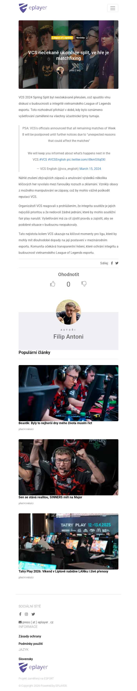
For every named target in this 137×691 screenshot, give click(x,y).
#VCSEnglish (57, 159)
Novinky (80, 37)
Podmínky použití (31, 644)
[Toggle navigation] (112, 8)
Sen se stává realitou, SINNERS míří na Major (50, 497)
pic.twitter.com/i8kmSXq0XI (86, 159)
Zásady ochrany (30, 636)
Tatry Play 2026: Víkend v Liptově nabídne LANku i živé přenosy (63, 571)
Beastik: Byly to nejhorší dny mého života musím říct (55, 423)
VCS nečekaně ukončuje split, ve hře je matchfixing (68, 55)
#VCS (43, 159)
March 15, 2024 (90, 169)
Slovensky (26, 659)
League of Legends (62, 37)
